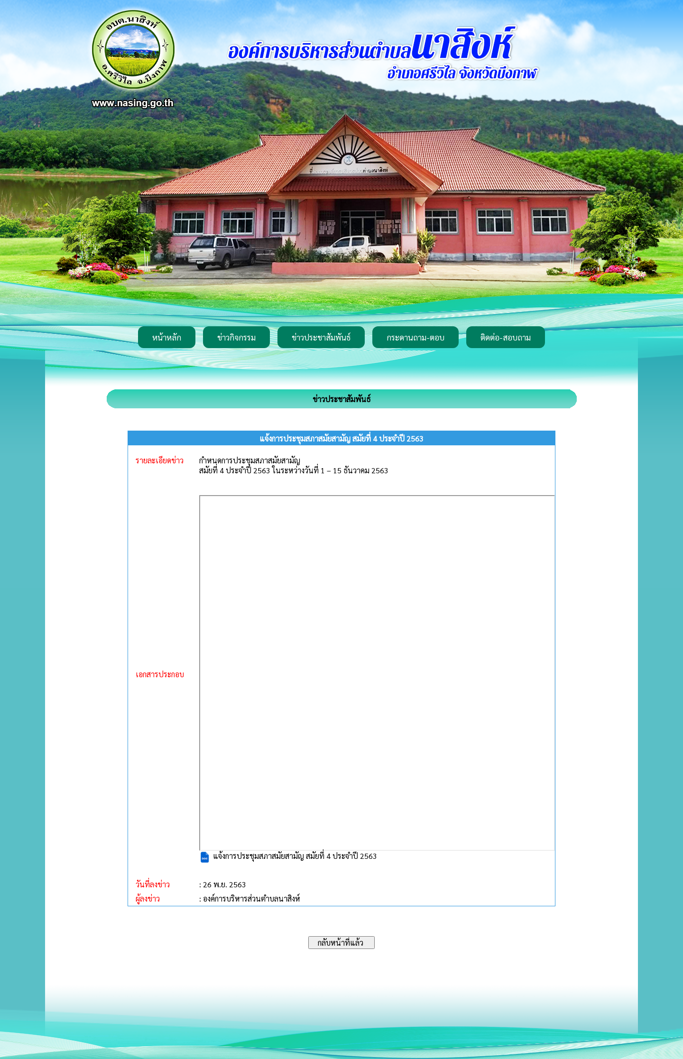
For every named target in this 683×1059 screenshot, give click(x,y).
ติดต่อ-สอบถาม (505, 337)
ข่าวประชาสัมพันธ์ (321, 337)
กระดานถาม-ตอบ (415, 337)
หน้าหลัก (166, 337)
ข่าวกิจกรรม (236, 337)
